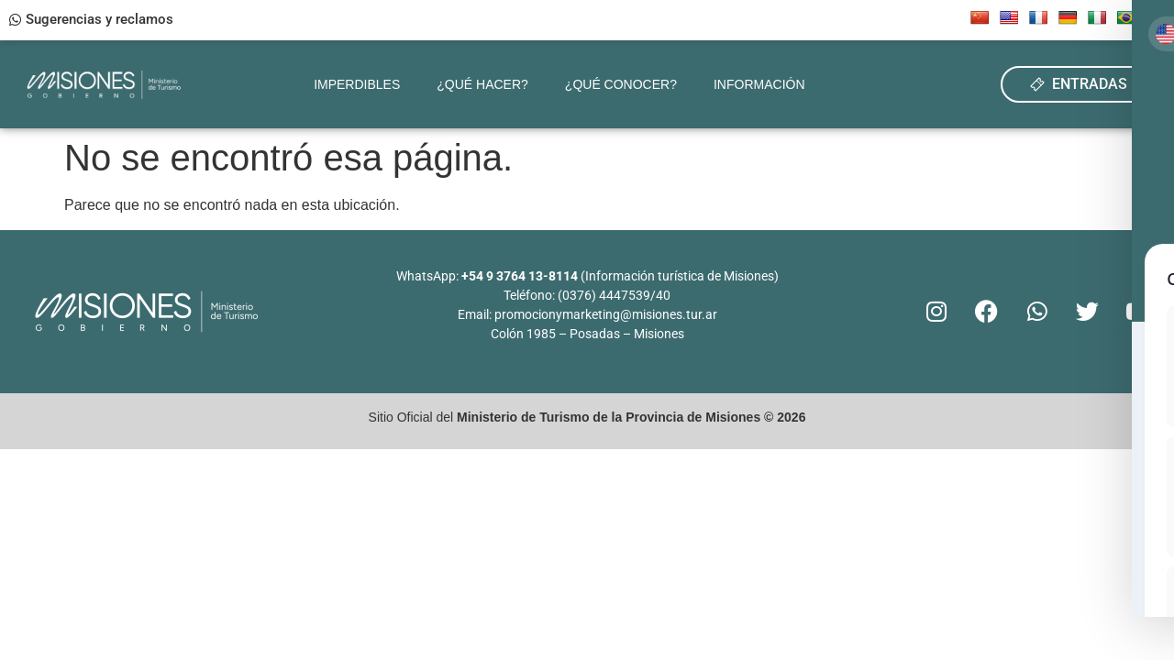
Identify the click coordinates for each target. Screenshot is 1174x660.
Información (759, 84)
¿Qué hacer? (482, 84)
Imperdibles (357, 84)
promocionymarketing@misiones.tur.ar (605, 314)
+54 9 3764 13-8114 (519, 276)
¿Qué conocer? (621, 84)
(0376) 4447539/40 (614, 295)
